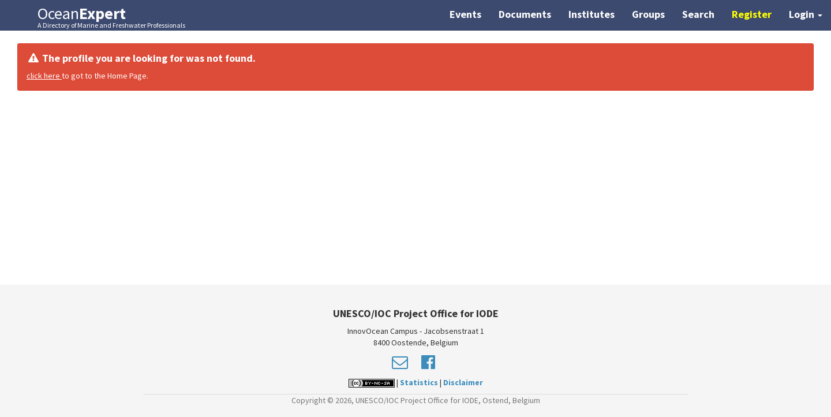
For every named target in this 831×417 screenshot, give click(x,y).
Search (698, 14)
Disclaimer (463, 382)
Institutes (591, 14)
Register (752, 14)
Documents (525, 14)
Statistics (419, 382)
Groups (648, 14)
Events (465, 14)
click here (44, 75)
